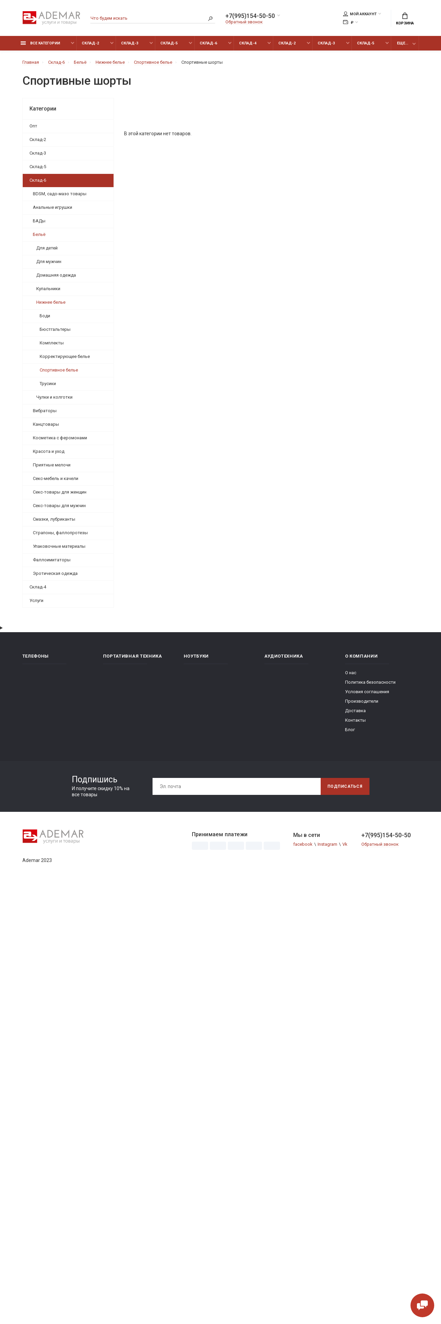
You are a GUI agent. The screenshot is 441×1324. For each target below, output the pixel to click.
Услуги (36, 600)
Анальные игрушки (52, 207)
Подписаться (345, 786)
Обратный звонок (244, 21)
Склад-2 (90, 43)
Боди (45, 315)
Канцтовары (46, 424)
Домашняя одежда (56, 275)
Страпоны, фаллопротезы (60, 532)
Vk (344, 844)
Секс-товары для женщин (59, 492)
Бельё (39, 234)
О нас (350, 672)
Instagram (327, 844)
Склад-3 (129, 43)
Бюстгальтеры (55, 329)
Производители (361, 701)
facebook (303, 844)
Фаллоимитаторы (52, 559)
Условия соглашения (367, 691)
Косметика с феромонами (60, 437)
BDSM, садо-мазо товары (59, 193)
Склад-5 (169, 43)
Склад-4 (247, 43)
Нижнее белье (50, 302)
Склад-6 (208, 43)
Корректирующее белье (65, 356)
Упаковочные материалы (59, 546)
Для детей (47, 247)
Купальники (48, 288)
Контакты (355, 720)
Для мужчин (48, 261)
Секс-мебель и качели (55, 478)
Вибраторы (45, 410)
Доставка (355, 710)
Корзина (405, 19)
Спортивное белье (59, 370)
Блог (350, 729)
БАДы (39, 220)
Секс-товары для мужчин (59, 505)
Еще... (402, 43)
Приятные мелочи (52, 464)
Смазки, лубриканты (54, 519)
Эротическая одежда (55, 573)
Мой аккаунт (360, 14)
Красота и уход (48, 451)
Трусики (48, 383)
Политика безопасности (370, 682)
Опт (33, 125)
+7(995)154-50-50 (250, 16)
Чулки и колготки (54, 397)
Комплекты (52, 342)
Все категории (40, 43)
